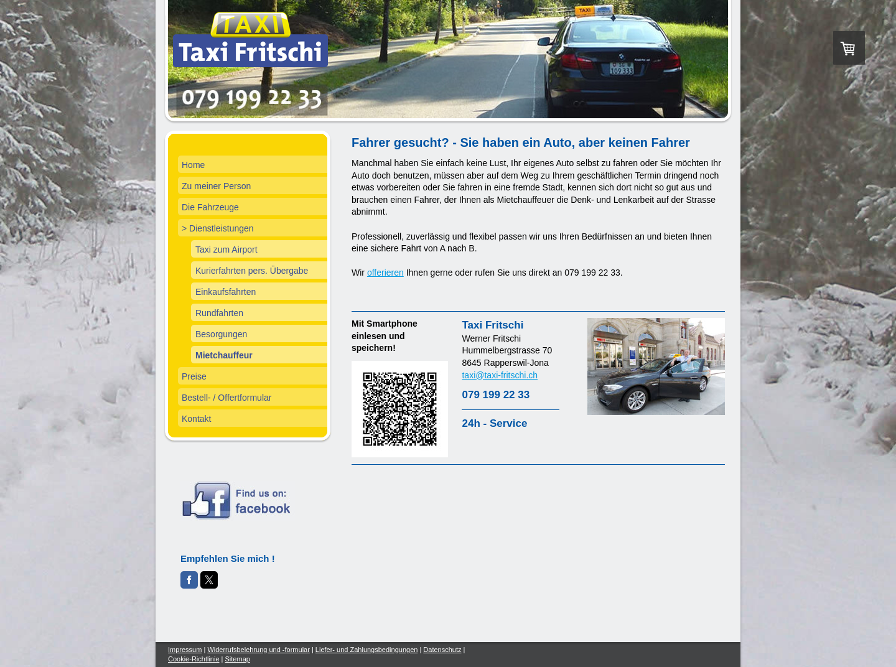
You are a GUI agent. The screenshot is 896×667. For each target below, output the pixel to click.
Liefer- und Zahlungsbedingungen (366, 649)
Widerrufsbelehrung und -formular (258, 649)
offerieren (385, 273)
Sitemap (237, 659)
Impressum (185, 649)
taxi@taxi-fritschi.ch (500, 375)
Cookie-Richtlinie (194, 659)
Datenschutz (442, 649)
